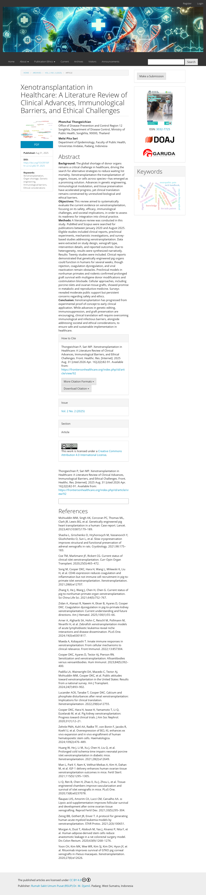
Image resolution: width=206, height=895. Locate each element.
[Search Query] (166, 62)
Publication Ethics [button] (44, 61)
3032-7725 (163, 129)
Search (191, 62)
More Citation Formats (79, 381)
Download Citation (76, 388)
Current (65, 61)
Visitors (92, 61)
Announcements (110, 61)
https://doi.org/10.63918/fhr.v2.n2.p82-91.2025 (36, 164)
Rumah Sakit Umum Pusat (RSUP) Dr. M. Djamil (60, 886)
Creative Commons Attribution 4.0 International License (91, 453)
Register (187, 3)
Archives (78, 61)
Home (11, 61)
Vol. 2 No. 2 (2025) (53, 72)
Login (200, 3)
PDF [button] (36, 144)
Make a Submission (151, 76)
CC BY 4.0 (80, 880)
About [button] (24, 61)
